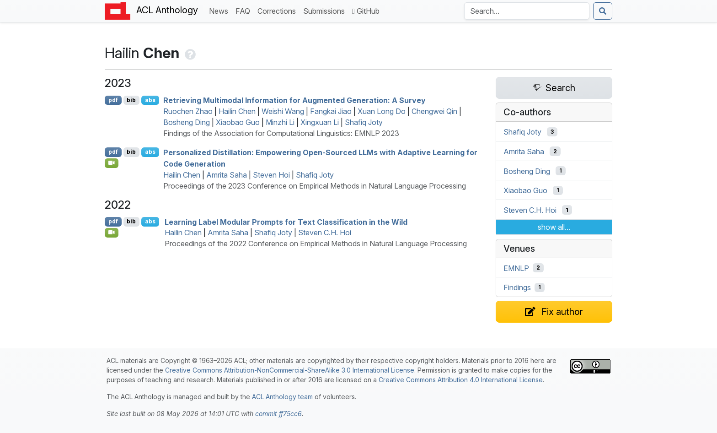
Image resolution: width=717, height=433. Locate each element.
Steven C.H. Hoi (324, 232)
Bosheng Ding (186, 122)
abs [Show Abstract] (150, 100)
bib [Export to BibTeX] (131, 100)
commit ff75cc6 (278, 413)
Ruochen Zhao (188, 111)
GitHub (366, 11)
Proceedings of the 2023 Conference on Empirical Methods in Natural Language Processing (314, 185)
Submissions (325, 10)
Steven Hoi (271, 174)
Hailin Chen (237, 111)
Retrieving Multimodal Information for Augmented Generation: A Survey (294, 100)
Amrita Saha (226, 174)
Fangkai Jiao (331, 111)
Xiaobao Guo (238, 122)
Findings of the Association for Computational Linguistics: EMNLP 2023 (281, 133)
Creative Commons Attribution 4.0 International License (461, 380)
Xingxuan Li (319, 122)
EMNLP (516, 267)
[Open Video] (111, 163)
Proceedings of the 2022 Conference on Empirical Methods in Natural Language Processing (316, 243)
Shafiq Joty (364, 122)
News (220, 10)
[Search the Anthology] (526, 11)
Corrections (278, 10)
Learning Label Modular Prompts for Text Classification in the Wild (286, 221)
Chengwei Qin (434, 111)
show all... (554, 227)
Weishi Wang (283, 111)
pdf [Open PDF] (113, 100)
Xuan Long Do (382, 111)
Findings (517, 287)
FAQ (244, 10)
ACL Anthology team (282, 397)
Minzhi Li (280, 122)
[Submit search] (602, 11)
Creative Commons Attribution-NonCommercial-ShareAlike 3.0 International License (289, 370)
